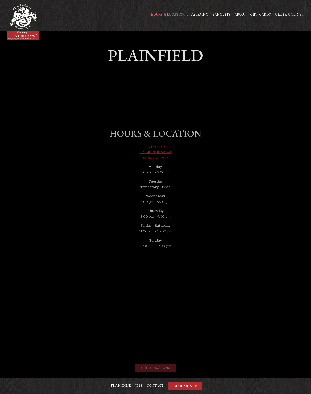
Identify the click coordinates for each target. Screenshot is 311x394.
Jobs (138, 386)
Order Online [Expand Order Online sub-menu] (289, 14)
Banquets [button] (222, 14)
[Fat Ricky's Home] (23, 22)
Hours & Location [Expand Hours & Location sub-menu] (169, 14)
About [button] (240, 14)
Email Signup (184, 386)
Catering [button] (199, 14)
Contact (155, 386)
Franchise (121, 386)
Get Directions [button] (155, 365)
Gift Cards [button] (260, 14)
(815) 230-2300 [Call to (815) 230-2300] (155, 154)
